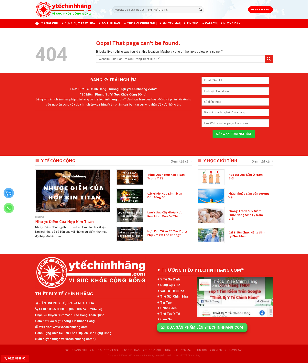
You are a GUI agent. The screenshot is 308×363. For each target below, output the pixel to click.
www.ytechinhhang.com (70, 327)
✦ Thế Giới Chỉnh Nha (140, 23)
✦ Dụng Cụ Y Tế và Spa (78, 23)
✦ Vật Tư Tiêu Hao (170, 291)
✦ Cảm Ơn (209, 23)
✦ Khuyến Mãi (169, 23)
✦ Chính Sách (167, 308)
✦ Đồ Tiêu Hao (109, 23)
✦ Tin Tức (190, 23)
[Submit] (200, 9)
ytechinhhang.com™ (142, 89)
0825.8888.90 (58, 309)
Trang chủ (46, 23)
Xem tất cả (181, 161)
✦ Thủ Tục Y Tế (168, 314)
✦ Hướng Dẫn (230, 23)
